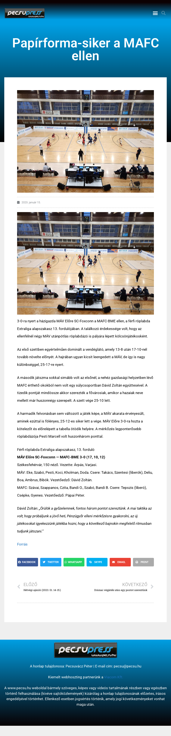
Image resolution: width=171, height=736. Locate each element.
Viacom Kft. (113, 677)
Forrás (22, 544)
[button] (155, 13)
